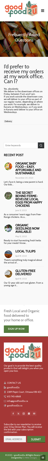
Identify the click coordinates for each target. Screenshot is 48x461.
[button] (41, 145)
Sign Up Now (16, 328)
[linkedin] (29, 413)
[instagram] (23, 413)
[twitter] (18, 413)
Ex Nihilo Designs (29, 457)
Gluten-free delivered (25, 272)
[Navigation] (42, 10)
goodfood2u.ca (14, 405)
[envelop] (34, 413)
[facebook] (13, 413)
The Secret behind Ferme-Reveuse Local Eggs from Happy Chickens (28, 199)
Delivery (8, 121)
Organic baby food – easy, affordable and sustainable (28, 168)
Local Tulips (25, 251)
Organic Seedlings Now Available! (27, 228)
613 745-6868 (14, 396)
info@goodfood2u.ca (17, 401)
